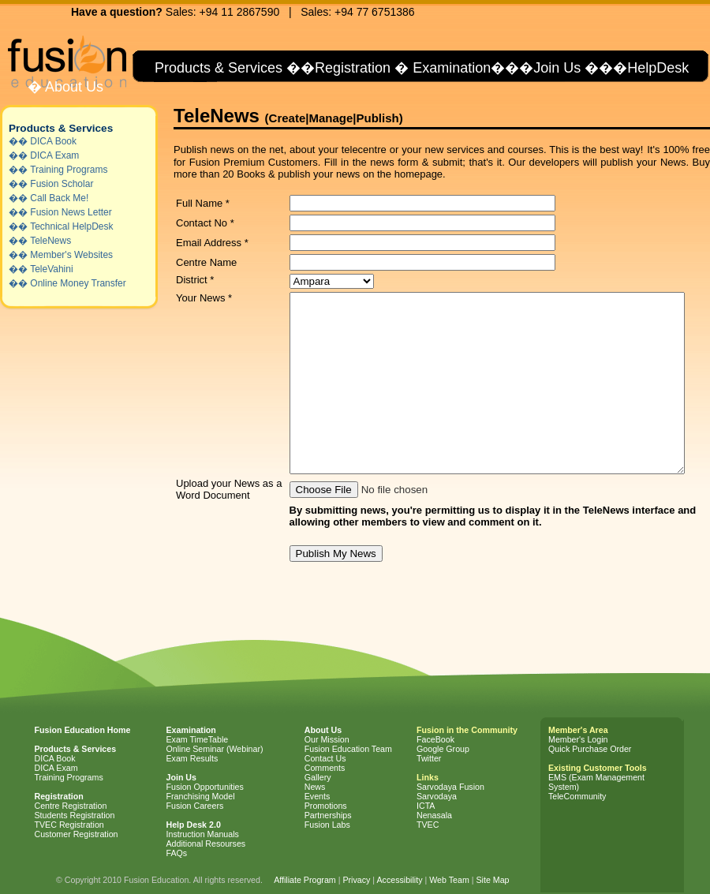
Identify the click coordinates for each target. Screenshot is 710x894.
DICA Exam (54, 155)
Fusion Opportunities (205, 786)
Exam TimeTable (197, 739)
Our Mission (327, 739)
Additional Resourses (206, 843)
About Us (72, 87)
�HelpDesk (651, 68)
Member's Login (577, 739)
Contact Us (325, 758)
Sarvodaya (437, 796)
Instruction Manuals (202, 834)
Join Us (557, 68)
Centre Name (206, 262)
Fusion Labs (327, 824)
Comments (325, 767)
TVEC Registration (69, 824)
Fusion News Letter (70, 212)
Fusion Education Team (348, 749)
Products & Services (216, 68)
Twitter (429, 758)
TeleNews (50, 240)
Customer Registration (76, 834)
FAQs (177, 853)
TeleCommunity (577, 796)
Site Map (492, 880)
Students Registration (75, 815)
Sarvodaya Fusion (450, 786)
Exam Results (192, 758)
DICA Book (53, 141)
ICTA (426, 805)
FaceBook (435, 739)
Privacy (356, 880)
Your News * (204, 298)
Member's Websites (71, 254)
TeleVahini (51, 269)
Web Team (449, 880)
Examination (452, 68)
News (315, 786)
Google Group (443, 749)
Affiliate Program (305, 880)
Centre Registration (71, 805)
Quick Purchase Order (589, 749)
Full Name (203, 203)
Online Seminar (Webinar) (214, 749)
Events (318, 796)
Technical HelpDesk (71, 226)
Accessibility (399, 880)
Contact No (205, 223)
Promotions (326, 805)
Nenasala (434, 815)
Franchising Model (200, 796)
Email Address (212, 243)
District (195, 280)
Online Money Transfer (77, 283)
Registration (352, 68)
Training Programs (68, 169)
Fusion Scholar (61, 183)
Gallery (318, 777)
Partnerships (328, 815)
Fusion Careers (195, 805)
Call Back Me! (59, 198)
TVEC (428, 824)
